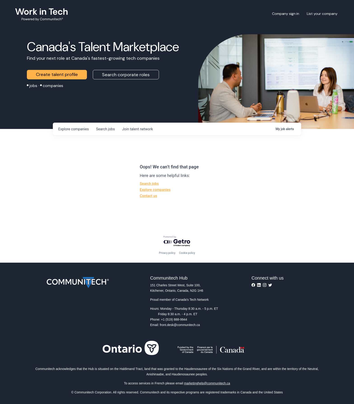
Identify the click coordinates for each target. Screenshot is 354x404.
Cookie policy (187, 253)
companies (73, 129)
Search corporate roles (126, 75)
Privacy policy (167, 253)
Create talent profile (57, 74)
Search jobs (149, 183)
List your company (322, 13)
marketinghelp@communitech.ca (207, 383)
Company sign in (285, 13)
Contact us (148, 196)
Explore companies (155, 190)
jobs (105, 129)
